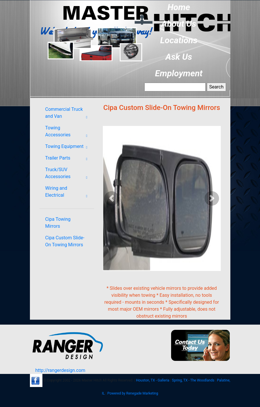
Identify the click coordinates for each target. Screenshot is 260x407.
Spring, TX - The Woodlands (193, 380)
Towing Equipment (68, 147)
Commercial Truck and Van (68, 114)
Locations (178, 40)
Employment (179, 73)
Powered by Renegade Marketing (132, 393)
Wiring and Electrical (68, 192)
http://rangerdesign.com (60, 370)
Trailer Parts (68, 159)
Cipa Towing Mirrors (58, 222)
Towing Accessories (68, 132)
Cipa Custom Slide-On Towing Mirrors (65, 241)
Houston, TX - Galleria (152, 380)
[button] (112, 198)
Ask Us (179, 57)
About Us (178, 24)
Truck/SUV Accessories (68, 174)
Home (178, 7)
